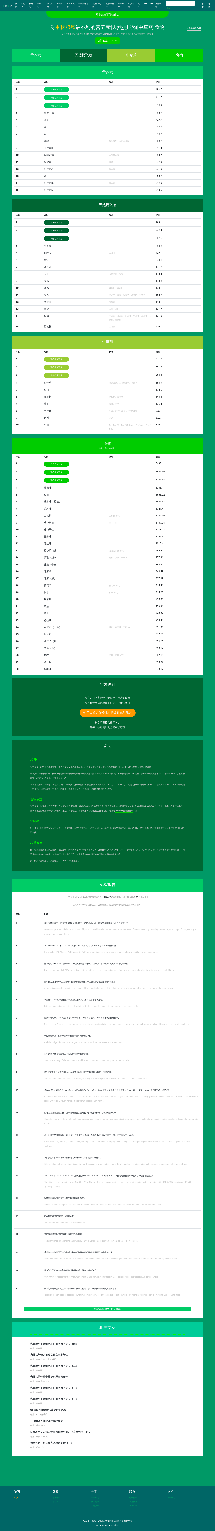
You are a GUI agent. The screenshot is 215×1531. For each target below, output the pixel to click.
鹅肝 (46, 613)
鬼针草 (47, 382)
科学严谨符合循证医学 (107, 722)
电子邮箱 (133, 1497)
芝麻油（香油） (52, 501)
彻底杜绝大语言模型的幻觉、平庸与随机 (107, 702)
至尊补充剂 (71, 5)
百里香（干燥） (52, 627)
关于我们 (95, 1497)
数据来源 (57, 1497)
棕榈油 (47, 669)
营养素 (35, 55)
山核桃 (47, 515)
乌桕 (46, 424)
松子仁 (47, 634)
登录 (209, 5)
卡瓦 (46, 274)
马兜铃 (47, 410)
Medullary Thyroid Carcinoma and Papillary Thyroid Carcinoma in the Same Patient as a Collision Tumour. (91, 1241)
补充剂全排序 (97, 5)
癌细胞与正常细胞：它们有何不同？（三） (54, 1387)
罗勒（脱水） (51, 557)
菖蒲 (46, 315)
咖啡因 (47, 253)
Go (168, 8)
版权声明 (57, 1501)
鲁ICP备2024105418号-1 (107, 1525)
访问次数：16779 (107, 40)
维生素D (48, 148)
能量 (46, 120)
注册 (203, 5)
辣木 (46, 287)
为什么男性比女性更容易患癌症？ (49, 1376)
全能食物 (60, 5)
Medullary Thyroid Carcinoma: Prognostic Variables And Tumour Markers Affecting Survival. (85, 1042)
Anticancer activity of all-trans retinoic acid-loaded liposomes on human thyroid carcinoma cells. (87, 1060)
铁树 (46, 417)
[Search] (180, 3)
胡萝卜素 (49, 113)
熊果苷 (47, 301)
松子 (46, 592)
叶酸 (46, 141)
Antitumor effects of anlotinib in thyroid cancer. (65, 1223)
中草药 (131, 55)
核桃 (46, 655)
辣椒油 (47, 487)
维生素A (48, 168)
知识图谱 (131, 5)
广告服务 (95, 1505)
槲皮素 (47, 162)
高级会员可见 (56, 89)
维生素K (48, 189)
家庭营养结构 (83, 5)
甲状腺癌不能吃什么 (107, 14)
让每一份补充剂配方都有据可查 (107, 727)
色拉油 (47, 620)
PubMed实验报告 (70, 861)
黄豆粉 (47, 662)
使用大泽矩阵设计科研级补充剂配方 (107, 712)
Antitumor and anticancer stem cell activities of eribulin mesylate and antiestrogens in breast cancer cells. (91, 1006)
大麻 (46, 281)
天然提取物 (83, 55)
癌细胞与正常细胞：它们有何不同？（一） (54, 1398)
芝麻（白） (50, 648)
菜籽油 (47, 508)
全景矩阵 (121, 5)
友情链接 (171, 1497)
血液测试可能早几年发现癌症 (46, 1420)
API (151, 3)
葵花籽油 (49, 522)
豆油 (46, 494)
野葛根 (47, 326)
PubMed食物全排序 (124, 811)
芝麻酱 (47, 571)
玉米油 (47, 536)
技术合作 (95, 1501)
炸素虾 (47, 599)
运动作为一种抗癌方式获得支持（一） (51, 1442)
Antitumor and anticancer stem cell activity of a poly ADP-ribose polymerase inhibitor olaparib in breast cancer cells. (95, 1078)
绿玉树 (47, 396)
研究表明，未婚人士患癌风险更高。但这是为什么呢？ (60, 1431)
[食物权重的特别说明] (107, 448)
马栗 (46, 309)
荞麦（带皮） (51, 564)
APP (145, 3)
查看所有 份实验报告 (107, 1309)
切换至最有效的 (194, 28)
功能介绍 (158, 5)
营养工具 (40, 5)
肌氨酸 (47, 246)
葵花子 (47, 585)
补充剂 (31, 5)
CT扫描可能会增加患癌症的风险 (48, 1409)
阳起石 (47, 389)
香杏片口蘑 (50, 550)
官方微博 (133, 1501)
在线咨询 (133, 1505)
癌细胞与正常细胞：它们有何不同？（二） (54, 1365)
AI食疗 (23, 5)
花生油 (47, 543)
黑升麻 (47, 267)
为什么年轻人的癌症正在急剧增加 (49, 1354)
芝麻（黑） (50, 578)
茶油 (46, 606)
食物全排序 (110, 5)
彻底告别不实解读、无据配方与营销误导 (107, 697)
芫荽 (46, 403)
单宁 (46, 260)
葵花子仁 (49, 529)
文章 (139, 5)
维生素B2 (49, 182)
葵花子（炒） (51, 641)
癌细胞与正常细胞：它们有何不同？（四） (54, 1343)
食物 (17, 5)
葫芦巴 (47, 295)
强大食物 (50, 5)
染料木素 (49, 155)
